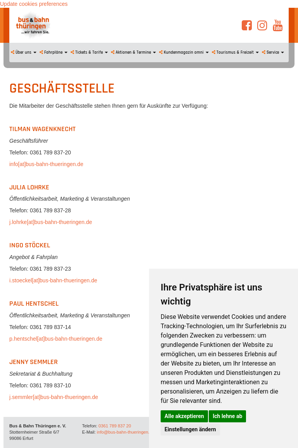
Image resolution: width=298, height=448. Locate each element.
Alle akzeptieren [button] (184, 416)
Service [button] (273, 52)
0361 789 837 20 (115, 426)
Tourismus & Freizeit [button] (235, 52)
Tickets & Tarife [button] (89, 52)
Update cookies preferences (34, 4)
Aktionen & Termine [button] (133, 52)
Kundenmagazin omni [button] (184, 52)
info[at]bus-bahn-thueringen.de (46, 164)
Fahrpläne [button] (54, 52)
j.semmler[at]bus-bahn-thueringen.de (53, 397)
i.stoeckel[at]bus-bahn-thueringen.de (53, 280)
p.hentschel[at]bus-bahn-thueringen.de (55, 339)
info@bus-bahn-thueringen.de (125, 432)
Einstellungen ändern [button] (190, 429)
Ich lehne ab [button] (227, 416)
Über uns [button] (23, 52)
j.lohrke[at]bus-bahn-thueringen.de (50, 222)
